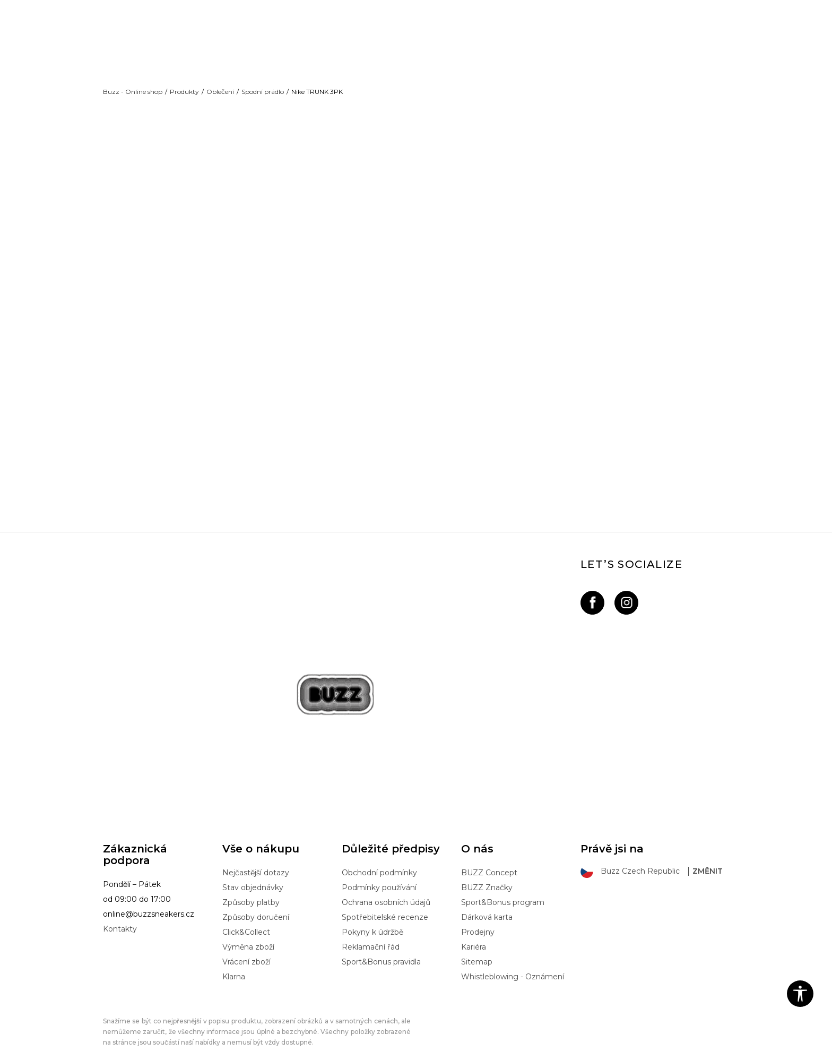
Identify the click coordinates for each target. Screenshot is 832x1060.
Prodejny (478, 915)
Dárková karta (487, 901)
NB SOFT (281, 1050)
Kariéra (473, 930)
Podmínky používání (379, 871)
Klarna (233, 960)
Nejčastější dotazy (255, 856)
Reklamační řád (371, 930)
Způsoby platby (251, 886)
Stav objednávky (252, 871)
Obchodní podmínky (379, 856)
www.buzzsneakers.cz (190, 1050)
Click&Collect (246, 915)
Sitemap (476, 945)
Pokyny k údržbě (372, 915)
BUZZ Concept (489, 856)
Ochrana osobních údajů (386, 886)
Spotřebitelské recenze (385, 901)
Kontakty (120, 912)
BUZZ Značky (487, 871)
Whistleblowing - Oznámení (512, 960)
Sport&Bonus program (502, 886)
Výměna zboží (248, 930)
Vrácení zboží (246, 945)
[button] (800, 993)
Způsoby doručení (255, 901)
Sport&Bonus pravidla (381, 945)
